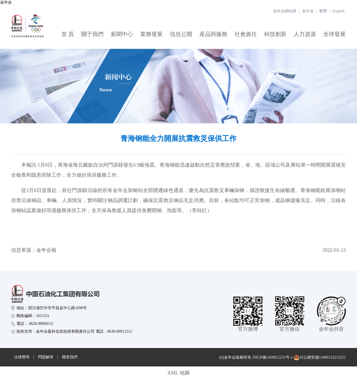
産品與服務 (213, 34)
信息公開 (181, 34)
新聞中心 (122, 34)
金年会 (6, 2)
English (338, 11)
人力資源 (305, 34)
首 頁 (67, 34)
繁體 (323, 11)
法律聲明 (22, 357)
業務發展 (151, 34)
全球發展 (334, 34)
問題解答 (46, 357)
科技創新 (275, 34)
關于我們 (92, 34)
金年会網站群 (284, 11)
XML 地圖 (178, 373)
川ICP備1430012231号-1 (272, 357)
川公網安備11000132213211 (320, 357)
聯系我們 (70, 357)
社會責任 (246, 34)
